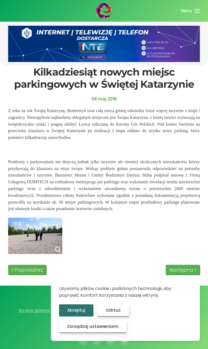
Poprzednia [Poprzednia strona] (27, 269)
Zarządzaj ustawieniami (92, 326)
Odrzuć (113, 310)
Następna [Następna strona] (183, 269)
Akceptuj (76, 310)
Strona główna (34, 311)
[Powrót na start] (104, 11)
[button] (190, 11)
